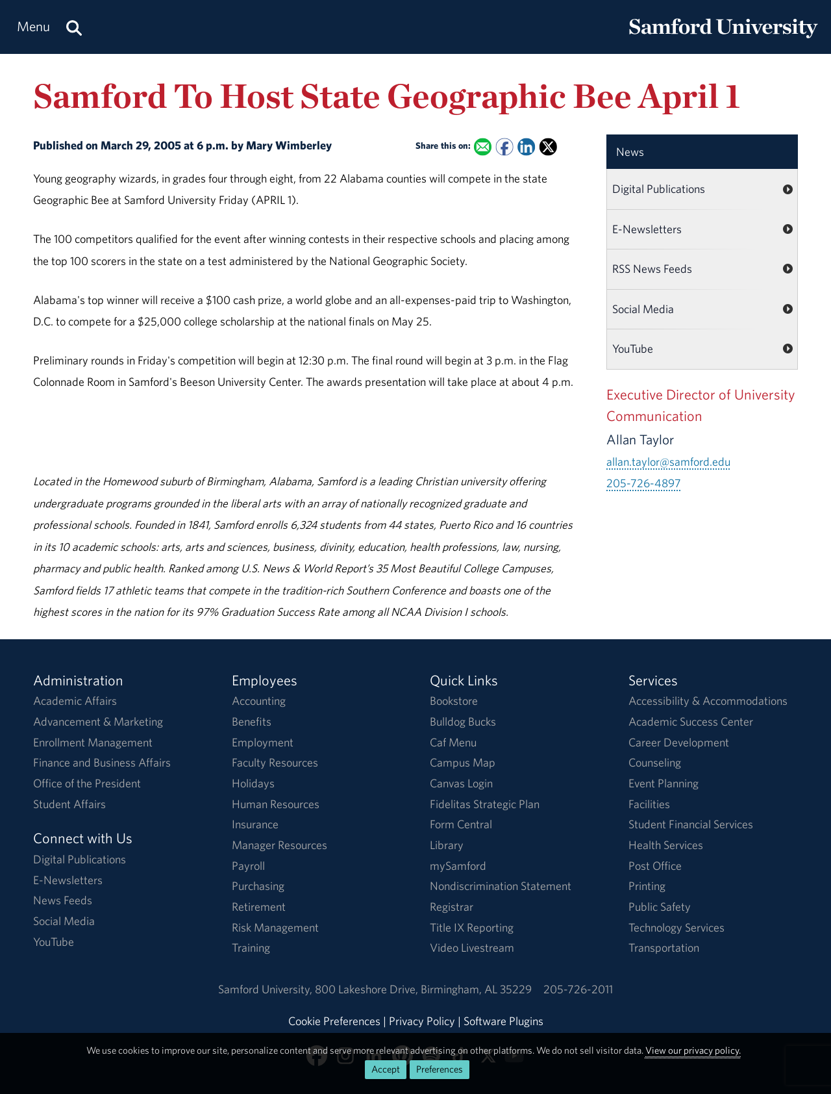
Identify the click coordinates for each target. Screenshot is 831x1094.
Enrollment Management (93, 742)
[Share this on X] (548, 146)
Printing (646, 885)
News (630, 151)
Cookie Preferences (334, 1020)
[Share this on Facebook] (505, 146)
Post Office (655, 865)
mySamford (458, 865)
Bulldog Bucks (463, 721)
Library (447, 844)
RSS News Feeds (652, 268)
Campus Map (462, 762)
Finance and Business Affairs (102, 762)
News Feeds (62, 900)
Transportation (663, 947)
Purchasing (258, 885)
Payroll (248, 865)
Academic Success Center (690, 721)
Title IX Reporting (472, 927)
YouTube (632, 348)
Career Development (678, 742)
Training (251, 947)
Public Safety (659, 906)
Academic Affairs (75, 700)
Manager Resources (279, 844)
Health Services (665, 844)
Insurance (255, 824)
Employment (262, 742)
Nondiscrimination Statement (500, 885)
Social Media (643, 308)
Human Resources (275, 803)
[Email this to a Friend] (482, 146)
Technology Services (676, 927)
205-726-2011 (578, 989)
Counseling (654, 762)
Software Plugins (503, 1020)
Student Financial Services (690, 824)
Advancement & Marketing (98, 721)
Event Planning (663, 783)
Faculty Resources (275, 762)
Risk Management (275, 927)
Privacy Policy (422, 1020)
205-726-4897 (643, 483)
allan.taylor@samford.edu (668, 461)
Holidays (253, 783)
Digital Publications (658, 188)
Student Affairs (69, 803)
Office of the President (87, 783)
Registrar (451, 906)
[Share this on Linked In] (526, 146)
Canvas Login (461, 783)
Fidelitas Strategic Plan (485, 803)
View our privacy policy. (693, 1050)
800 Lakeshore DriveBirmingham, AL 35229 (423, 989)
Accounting (259, 700)
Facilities (649, 803)
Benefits (251, 721)
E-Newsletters (647, 229)
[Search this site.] (74, 27)
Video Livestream (472, 947)
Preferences (439, 1069)
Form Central (461, 824)
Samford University (266, 989)
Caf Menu (453, 742)
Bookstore (454, 700)
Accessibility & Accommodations (708, 700)
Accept (385, 1069)
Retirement (259, 906)
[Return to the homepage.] (723, 39)
